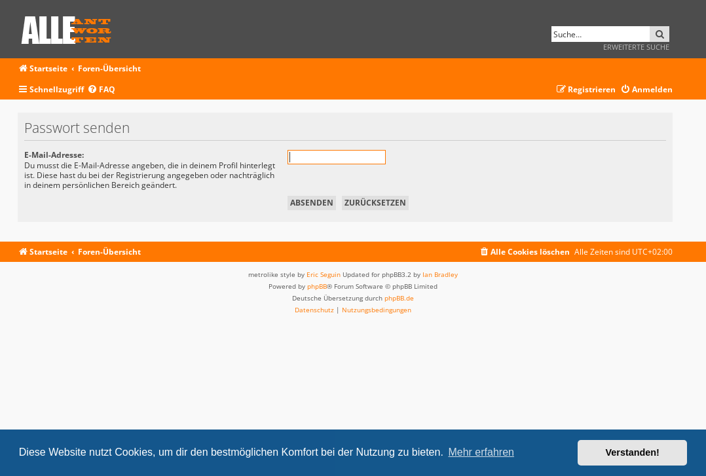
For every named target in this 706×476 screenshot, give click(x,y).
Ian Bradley (440, 274)
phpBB (317, 286)
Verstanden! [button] (633, 452)
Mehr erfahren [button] (481, 452)
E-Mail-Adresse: (54, 154)
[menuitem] (101, 90)
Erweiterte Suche (636, 47)
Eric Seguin (324, 274)
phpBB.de (399, 297)
